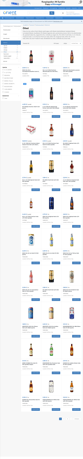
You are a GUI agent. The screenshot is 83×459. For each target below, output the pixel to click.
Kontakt (68, 8)
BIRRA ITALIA (8, 81)
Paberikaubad (30, 18)
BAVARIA (7, 75)
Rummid (11, 54)
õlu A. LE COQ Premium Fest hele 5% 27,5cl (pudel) (51, 144)
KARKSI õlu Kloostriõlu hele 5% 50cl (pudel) (31, 400)
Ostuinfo (74, 8)
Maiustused (12, 38)
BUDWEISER (8, 86)
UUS (25, 84)
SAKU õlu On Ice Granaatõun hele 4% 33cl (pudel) (30, 290)
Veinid (11, 46)
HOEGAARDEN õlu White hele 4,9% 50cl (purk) (51, 400)
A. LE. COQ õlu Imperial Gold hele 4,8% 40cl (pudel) (71, 180)
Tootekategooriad (8, 18)
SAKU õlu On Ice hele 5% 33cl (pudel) (51, 253)
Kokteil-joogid (11, 56)
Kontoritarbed (20, 18)
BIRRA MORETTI (9, 83)
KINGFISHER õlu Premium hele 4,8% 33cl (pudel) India (51, 363)
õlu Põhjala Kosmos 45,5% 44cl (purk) (31, 107)
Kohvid (12, 61)
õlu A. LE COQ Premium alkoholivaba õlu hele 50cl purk (50, 70)
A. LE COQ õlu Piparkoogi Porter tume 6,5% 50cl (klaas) (51, 107)
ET (79, 8)
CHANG (6, 92)
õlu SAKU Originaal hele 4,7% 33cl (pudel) (71, 144)
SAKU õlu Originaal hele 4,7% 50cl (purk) (51, 217)
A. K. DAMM (8, 70)
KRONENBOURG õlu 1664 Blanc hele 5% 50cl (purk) (71, 327)
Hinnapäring (53, 8)
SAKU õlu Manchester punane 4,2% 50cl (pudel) (71, 70)
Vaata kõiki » (11, 58)
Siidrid (11, 48)
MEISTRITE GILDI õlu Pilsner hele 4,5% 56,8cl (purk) (30, 327)
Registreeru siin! (58, 21)
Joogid (12, 34)
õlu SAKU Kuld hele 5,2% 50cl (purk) (51, 290)
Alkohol (12, 42)
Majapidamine (40, 18)
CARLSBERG (8, 89)
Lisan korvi (35, 79)
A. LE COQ (7, 72)
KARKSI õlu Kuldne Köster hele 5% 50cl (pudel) (71, 363)
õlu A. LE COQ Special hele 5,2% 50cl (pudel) (31, 180)
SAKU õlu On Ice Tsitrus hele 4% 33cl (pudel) (71, 253)
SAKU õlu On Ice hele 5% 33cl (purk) (30, 253)
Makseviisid (61, 8)
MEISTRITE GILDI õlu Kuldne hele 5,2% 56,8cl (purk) (50, 327)
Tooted (31, 25)
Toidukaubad (49, 18)
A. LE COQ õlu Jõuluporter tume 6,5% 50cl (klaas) (70, 107)
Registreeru (76, 14)
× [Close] (80, 2)
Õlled (11, 52)
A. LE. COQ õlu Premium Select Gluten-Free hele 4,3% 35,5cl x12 (31, 144)
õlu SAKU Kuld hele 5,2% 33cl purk (51, 180)
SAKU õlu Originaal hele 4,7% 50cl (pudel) (71, 217)
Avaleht (25, 25)
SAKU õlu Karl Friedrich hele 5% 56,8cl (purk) (71, 290)
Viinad (11, 50)
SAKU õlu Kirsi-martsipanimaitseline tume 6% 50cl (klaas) (30, 70)
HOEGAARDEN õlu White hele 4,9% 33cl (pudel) (71, 400)
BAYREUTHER (8, 78)
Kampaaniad (38, 8)
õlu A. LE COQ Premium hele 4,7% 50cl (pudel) (30, 217)
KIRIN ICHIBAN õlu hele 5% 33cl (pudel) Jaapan (29, 363)
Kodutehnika (59, 18)
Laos (5, 98)
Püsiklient (45, 8)
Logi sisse (69, 14)
